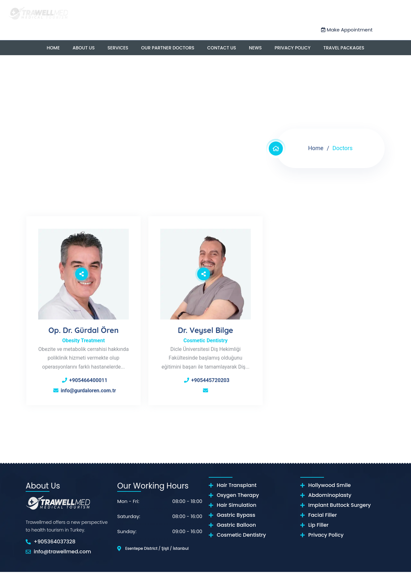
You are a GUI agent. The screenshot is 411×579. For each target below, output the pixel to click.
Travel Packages (343, 47)
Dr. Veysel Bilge (205, 328)
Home (53, 47)
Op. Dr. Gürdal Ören (83, 328)
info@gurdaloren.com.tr (88, 397)
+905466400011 (88, 387)
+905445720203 (210, 378)
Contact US (221, 47)
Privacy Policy (292, 47)
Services (118, 47)
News (255, 47)
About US (84, 47)
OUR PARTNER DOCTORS (168, 47)
